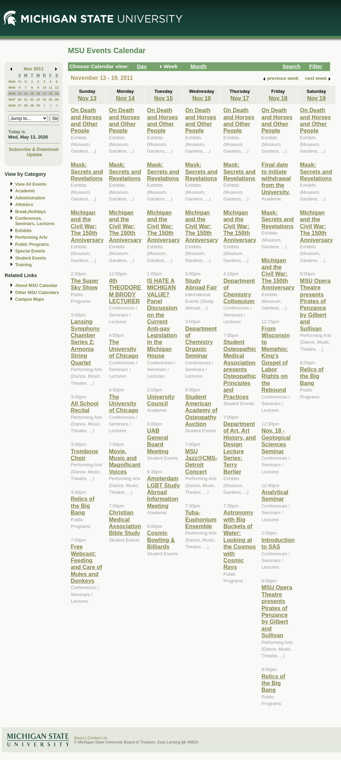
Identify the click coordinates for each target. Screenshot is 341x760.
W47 (11, 99)
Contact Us (97, 738)
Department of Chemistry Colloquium (239, 290)
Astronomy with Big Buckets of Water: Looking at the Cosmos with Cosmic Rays (239, 539)
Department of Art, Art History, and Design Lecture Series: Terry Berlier (239, 448)
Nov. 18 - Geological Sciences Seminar (276, 440)
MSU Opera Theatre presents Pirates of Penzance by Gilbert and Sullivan (276, 611)
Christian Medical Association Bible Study (125, 522)
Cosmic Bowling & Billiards (161, 540)
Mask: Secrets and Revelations (87, 171)
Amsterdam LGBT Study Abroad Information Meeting (163, 492)
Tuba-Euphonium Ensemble (200, 519)
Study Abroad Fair (201, 283)
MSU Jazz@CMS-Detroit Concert (201, 461)
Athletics (24, 204)
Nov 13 (87, 98)
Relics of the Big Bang (82, 506)
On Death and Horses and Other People (86, 120)
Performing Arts (31, 237)
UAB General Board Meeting (158, 440)
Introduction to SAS (278, 543)
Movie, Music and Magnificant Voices (124, 461)
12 (57, 87)
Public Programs (32, 244)
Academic (25, 191)
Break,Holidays (30, 211)
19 (57, 93)
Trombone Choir (84, 454)
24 (44, 99)
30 (19, 81)
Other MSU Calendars (37, 292)
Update (34, 154)
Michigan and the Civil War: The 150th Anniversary (87, 226)
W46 (11, 93)
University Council (161, 400)
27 (19, 105)
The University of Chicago (123, 349)
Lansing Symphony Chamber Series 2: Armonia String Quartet (85, 341)
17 (44, 93)
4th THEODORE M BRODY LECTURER (125, 290)
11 (50, 87)
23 (38, 99)
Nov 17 (240, 98)
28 (26, 105)
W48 (11, 105)
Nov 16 (201, 98)
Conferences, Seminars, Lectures (35, 221)
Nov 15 (163, 98)
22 (32, 99)
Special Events (30, 251)
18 (50, 93)
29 (32, 105)
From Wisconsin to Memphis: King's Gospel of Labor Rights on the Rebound (275, 359)
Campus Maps (29, 299)
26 (57, 99)
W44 (11, 81)
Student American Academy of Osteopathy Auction (201, 410)
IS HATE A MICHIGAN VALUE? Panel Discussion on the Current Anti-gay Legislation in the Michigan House (162, 318)
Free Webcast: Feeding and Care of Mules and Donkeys (86, 563)
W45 (11, 87)
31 (26, 81)
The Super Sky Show (85, 283)
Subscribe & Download (33, 149)
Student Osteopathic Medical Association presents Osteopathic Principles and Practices (239, 369)
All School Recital (85, 406)
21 (26, 99)
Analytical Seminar (274, 495)
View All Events (30, 184)
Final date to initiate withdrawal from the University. (276, 178)
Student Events (30, 258)
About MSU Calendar (36, 285)
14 (26, 93)
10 (44, 87)
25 (50, 99)
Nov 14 (125, 98)
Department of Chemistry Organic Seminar (201, 342)
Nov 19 (316, 98)
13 (19, 93)
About (79, 738)
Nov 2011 (34, 68)
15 (32, 93)
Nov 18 (278, 98)
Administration (30, 198)
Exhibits (23, 230)
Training (23, 264)
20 (19, 99)
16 (38, 93)
